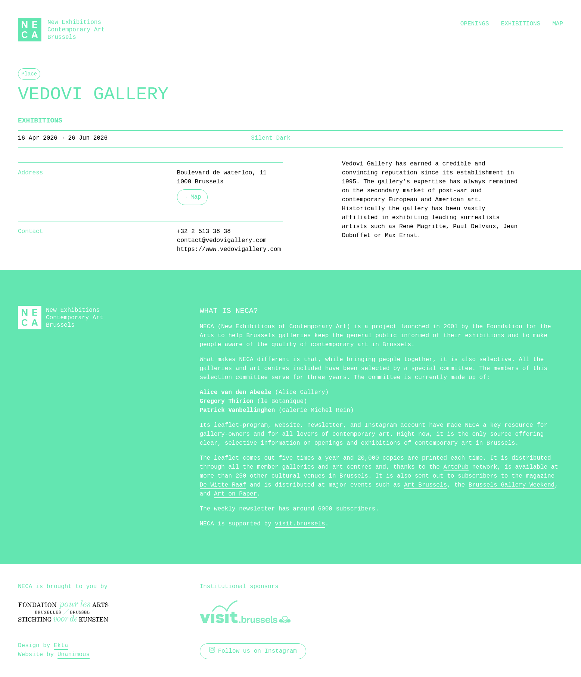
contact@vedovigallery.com (222, 240)
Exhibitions (521, 24)
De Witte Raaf (223, 485)
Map (557, 24)
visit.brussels (300, 524)
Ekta (61, 645)
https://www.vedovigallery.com (229, 249)
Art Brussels (425, 485)
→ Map (192, 197)
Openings (474, 24)
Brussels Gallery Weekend (511, 485)
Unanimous (74, 654)
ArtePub (456, 467)
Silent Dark (270, 138)
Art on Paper (235, 494)
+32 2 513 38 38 (204, 231)
